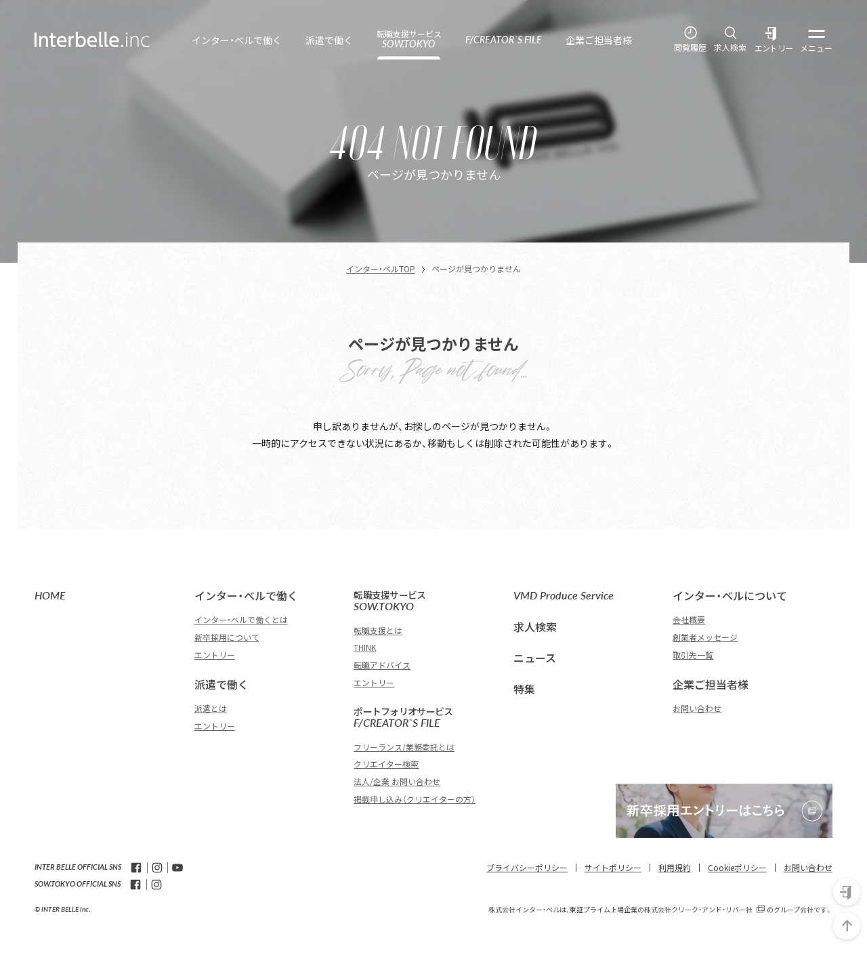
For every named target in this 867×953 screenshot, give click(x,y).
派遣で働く (221, 684)
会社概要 (689, 619)
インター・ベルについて (730, 595)
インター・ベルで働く (246, 595)
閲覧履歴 (690, 47)
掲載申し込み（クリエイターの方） (414, 799)
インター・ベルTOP (380, 268)
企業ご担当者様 (710, 684)
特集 (524, 689)
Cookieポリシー (737, 868)
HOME (50, 595)
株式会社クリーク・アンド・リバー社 (698, 909)
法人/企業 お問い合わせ (397, 781)
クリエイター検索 (386, 763)
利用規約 (674, 868)
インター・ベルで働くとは (241, 619)
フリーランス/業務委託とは (404, 747)
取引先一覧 (693, 654)
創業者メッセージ (705, 637)
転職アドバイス (382, 665)
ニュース (534, 658)
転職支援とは (378, 630)
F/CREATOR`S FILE (427, 717)
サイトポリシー (613, 868)
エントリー (774, 48)
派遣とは (210, 708)
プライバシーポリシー (527, 868)
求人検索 (730, 47)
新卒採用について (226, 637)
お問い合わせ (697, 708)
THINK (365, 647)
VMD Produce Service (563, 595)
